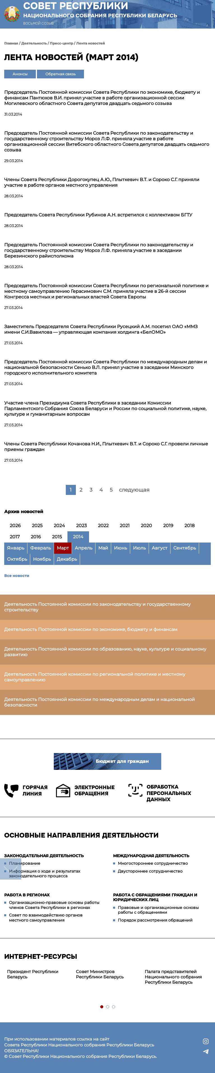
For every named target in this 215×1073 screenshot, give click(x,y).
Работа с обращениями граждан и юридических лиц (155, 897)
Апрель (83, 548)
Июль (139, 548)
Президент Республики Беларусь (32, 974)
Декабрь (67, 559)
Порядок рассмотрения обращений (155, 920)
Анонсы (20, 74)
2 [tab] (107, 1007)
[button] (202, 14)
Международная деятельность (151, 855)
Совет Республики (100, 9)
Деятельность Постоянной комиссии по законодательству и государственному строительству (97, 607)
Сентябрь (184, 548)
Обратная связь (60, 74)
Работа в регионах (27, 894)
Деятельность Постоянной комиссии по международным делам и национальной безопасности (99, 702)
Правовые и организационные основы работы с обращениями (158, 910)
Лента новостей (90, 43)
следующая (134, 490)
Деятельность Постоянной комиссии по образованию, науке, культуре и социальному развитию (105, 651)
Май (103, 548)
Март (63, 548)
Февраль (40, 548)
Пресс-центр (61, 43)
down (10, 869)
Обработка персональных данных (159, 793)
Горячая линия (26, 791)
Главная (11, 43)
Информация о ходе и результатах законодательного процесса (44, 874)
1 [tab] (102, 1007)
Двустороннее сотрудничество (150, 871)
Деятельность (34, 43)
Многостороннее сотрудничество (153, 863)
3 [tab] (113, 1007)
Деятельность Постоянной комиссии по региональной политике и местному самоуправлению (94, 677)
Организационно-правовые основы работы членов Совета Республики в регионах (54, 905)
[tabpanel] (38, 974)
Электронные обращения (85, 790)
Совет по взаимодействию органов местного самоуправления (46, 918)
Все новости (16, 575)
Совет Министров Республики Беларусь (99, 974)
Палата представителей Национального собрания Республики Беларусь (173, 977)
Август (159, 548)
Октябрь (17, 559)
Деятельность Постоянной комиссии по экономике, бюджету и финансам (90, 629)
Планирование (24, 863)
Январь (15, 548)
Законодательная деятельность (44, 855)
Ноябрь (42, 559)
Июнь (120, 548)
